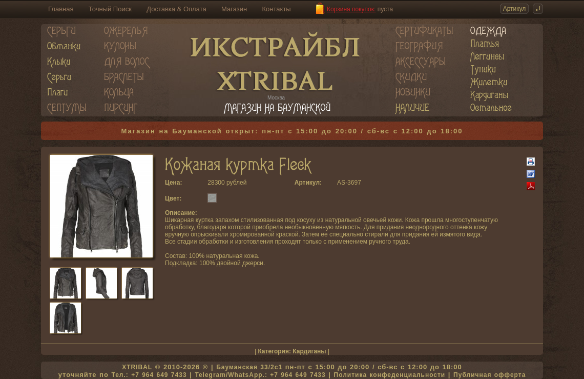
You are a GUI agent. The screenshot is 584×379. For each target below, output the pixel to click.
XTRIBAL (137, 367)
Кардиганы (309, 351)
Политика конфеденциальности (390, 374)
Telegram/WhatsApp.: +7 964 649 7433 (260, 374)
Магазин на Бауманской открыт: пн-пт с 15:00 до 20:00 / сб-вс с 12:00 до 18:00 (292, 131)
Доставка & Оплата (176, 9)
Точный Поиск (110, 9)
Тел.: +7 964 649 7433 (148, 374)
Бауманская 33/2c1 (249, 367)
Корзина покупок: (351, 9)
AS (341, 182)
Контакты (276, 9)
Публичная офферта (489, 374)
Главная (60, 9)
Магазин (234, 9)
